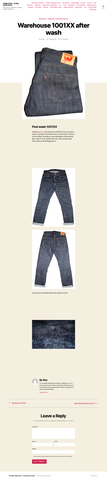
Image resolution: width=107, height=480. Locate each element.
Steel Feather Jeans (56, 7)
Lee (60, 5)
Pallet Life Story (91, 5)
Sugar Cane (78, 7)
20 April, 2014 (53, 39)
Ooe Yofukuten (80, 5)
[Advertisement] (53, 155)
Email (56, 441)
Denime (83, 3)
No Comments (65, 39)
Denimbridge (75, 3)
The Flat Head (92, 7)
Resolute (30, 7)
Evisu (94, 3)
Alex (43, 39)
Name (34, 441)
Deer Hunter (66, 3)
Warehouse (93, 9)
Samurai (45, 7)
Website (34, 449)
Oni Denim (71, 5)
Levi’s (64, 5)
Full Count (30, 5)
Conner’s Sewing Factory (52, 3)
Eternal (89, 3)
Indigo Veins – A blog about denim (25, 476)
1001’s (42, 132)
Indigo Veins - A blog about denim (11, 4)
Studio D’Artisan (68, 7)
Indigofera (38, 5)
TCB (85, 7)
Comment (35, 427)
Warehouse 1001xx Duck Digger (58, 19)
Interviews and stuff (38, 3)
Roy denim (38, 7)
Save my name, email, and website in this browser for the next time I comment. (53, 456)
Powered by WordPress (44, 476)
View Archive (43, 392)
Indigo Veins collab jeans (50, 5)
